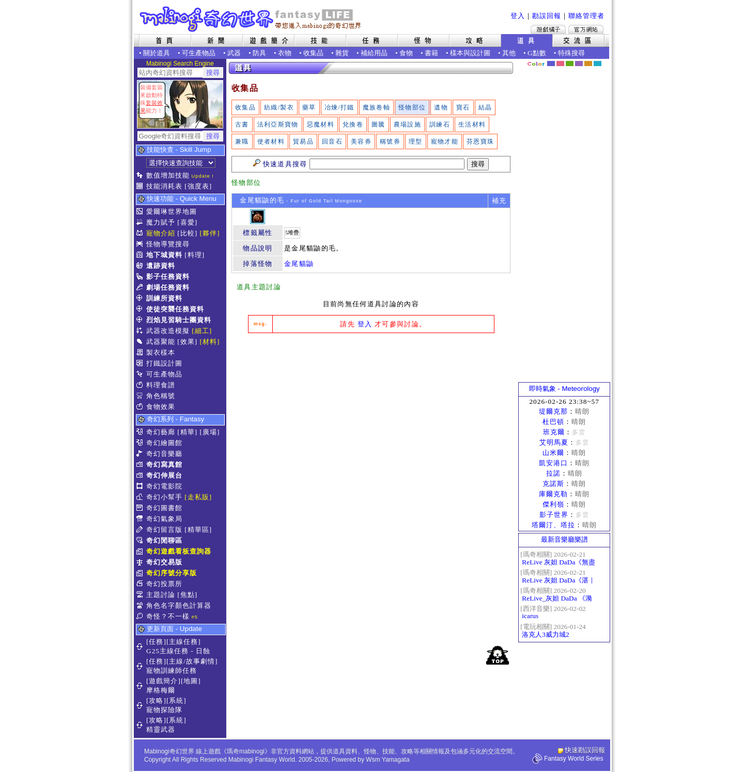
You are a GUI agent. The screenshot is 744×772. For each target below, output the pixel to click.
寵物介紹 (160, 233)
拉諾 (553, 473)
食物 (406, 53)
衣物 (284, 53)
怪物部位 (412, 107)
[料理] (194, 255)
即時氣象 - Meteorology (564, 388)
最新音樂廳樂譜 (564, 539)
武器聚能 (160, 341)
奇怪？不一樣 (168, 616)
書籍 (431, 53)
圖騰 (378, 124)
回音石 (332, 141)
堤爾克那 (553, 411)
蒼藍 (597, 63)
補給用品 (374, 53)
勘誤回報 (546, 16)
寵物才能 (444, 141)
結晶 (485, 107)
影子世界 (553, 514)
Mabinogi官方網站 (585, 29)
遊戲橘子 (548, 29)
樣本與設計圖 (470, 53)
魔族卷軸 (376, 107)
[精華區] (198, 529)
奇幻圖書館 (164, 508)
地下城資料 (164, 255)
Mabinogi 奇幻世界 (251, 19)
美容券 (361, 141)
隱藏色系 (603, 59)
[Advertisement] (371, 418)
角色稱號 (160, 396)
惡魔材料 (320, 124)
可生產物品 (198, 53)
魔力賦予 (160, 222)
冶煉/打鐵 (339, 107)
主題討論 (160, 594)
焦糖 (588, 63)
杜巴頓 (553, 422)
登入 (517, 16)
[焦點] (187, 594)
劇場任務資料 (168, 287)
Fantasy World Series (573, 758)
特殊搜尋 (571, 53)
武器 (234, 53)
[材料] (210, 341)
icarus (530, 616)
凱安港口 (553, 463)
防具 (259, 53)
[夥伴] (210, 233)
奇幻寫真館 (164, 464)
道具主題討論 (259, 287)
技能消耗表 (164, 186)
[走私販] (198, 497)
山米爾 (553, 452)
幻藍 (551, 63)
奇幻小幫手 (164, 497)
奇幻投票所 (164, 584)
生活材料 (472, 124)
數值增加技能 (168, 175)
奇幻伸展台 (164, 475)
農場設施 (407, 124)
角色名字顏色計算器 (178, 605)
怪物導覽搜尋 (168, 244)
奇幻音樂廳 (164, 454)
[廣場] (210, 432)
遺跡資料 (160, 266)
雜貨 (342, 53)
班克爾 (554, 432)
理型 (416, 141)
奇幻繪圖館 (164, 443)
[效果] (187, 341)
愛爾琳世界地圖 (171, 211)
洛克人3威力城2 (545, 634)
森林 (570, 63)
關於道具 (156, 53)
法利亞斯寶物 (278, 124)
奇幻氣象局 (164, 519)
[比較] (187, 233)
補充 (499, 200)
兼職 (242, 141)
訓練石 (439, 124)
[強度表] (198, 186)
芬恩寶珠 (480, 141)
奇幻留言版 (164, 529)
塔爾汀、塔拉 (553, 525)
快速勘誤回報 (585, 750)
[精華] (187, 432)
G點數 (537, 53)
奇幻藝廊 (160, 432)
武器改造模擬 (168, 331)
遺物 (441, 107)
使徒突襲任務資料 (175, 309)
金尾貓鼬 (299, 263)
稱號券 (390, 141)
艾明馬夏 (553, 442)
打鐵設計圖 (164, 363)
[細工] (202, 331)
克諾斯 (553, 483)
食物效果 (160, 407)
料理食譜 (160, 385)
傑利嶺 (553, 504)
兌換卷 (353, 124)
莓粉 (560, 63)
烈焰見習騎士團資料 (178, 320)
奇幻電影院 (164, 486)
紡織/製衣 (279, 107)
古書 (242, 124)
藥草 (309, 107)
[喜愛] (187, 222)
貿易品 (303, 141)
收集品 (313, 53)
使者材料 (271, 141)
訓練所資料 (164, 298)
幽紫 (579, 63)
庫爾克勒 (553, 494)
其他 (509, 53)
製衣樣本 (160, 352)
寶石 (463, 107)
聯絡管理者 (586, 16)
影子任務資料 (168, 276)
